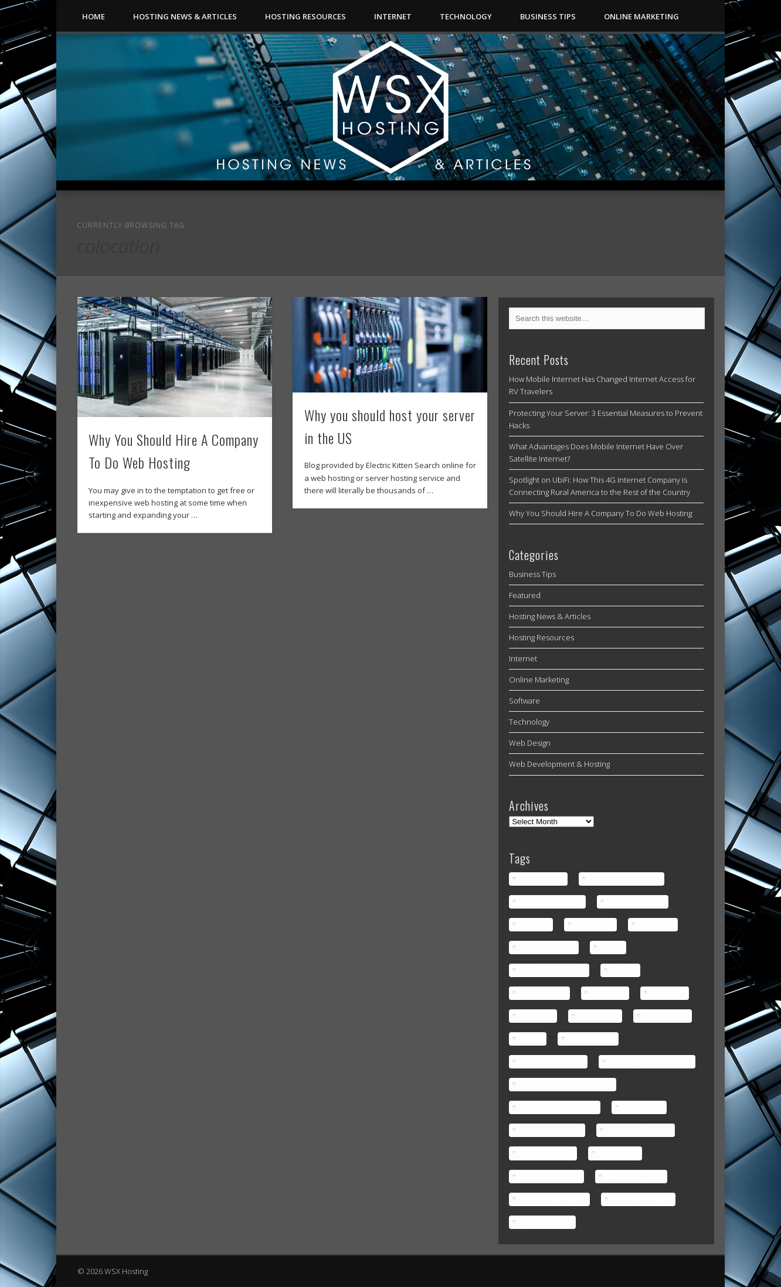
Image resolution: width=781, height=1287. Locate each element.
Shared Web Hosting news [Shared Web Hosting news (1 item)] (650, 1062)
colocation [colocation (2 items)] (534, 925)
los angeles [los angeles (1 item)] (609, 993)
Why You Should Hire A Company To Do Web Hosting (600, 513)
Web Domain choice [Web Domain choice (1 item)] (550, 1130)
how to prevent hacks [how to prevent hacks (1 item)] (552, 970)
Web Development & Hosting (559, 764)
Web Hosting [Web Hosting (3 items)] (619, 1153)
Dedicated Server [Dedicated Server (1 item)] (547, 948)
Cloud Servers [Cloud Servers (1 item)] (541, 879)
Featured (525, 595)
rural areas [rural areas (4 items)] (536, 1016)
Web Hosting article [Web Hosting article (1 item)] (549, 1177)
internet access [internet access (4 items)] (542, 993)
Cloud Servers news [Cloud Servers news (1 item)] (550, 902)
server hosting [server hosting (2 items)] (666, 1016)
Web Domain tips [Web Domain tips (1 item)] (546, 1153)
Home (93, 16)
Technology (466, 16)
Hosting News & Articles (185, 16)
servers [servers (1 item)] (531, 1039)
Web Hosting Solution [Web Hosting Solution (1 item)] (552, 1199)
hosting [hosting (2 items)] (611, 948)
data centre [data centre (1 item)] (656, 925)
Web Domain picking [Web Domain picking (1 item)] (639, 1130)
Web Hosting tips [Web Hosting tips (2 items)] (545, 1222)
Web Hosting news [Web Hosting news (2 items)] (635, 1177)
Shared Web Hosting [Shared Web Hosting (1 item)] (551, 1062)
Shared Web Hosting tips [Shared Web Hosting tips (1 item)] (558, 1107)
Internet (393, 16)
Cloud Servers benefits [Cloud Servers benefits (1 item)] (625, 879)
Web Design (530, 743)
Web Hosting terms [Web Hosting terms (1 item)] (642, 1199)
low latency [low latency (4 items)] (668, 993)
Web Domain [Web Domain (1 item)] (642, 1107)
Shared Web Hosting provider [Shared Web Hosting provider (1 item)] (566, 1085)
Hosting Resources (305, 16)
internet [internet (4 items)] (624, 970)
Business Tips (548, 16)
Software (524, 700)
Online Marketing (641, 16)
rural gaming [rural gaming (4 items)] (599, 1016)
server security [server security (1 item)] (591, 1039)
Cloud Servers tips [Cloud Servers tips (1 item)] (636, 902)
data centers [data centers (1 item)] (594, 925)
